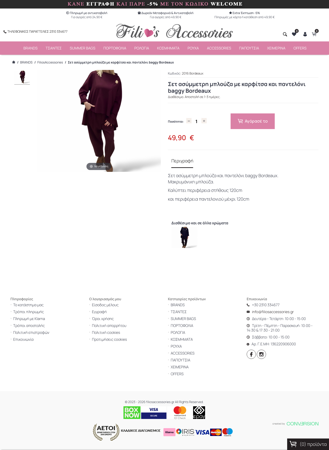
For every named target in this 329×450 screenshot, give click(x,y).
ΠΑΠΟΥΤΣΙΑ (249, 47)
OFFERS (299, 47)
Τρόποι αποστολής (37, 320)
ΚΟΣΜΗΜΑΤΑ (168, 47)
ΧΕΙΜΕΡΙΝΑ (276, 47)
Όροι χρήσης (111, 314)
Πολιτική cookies (114, 327)
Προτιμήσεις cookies (117, 334)
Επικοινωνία (31, 334)
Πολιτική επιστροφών (39, 327)
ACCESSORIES (219, 47)
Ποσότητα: (175, 121)
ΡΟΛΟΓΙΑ (141, 47)
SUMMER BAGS (82, 47)
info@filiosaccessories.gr (281, 307)
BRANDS (30, 47)
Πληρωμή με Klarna (37, 314)
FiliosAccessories (50, 62)
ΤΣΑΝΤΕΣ (54, 47)
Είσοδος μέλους (113, 300)
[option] (182, 234)
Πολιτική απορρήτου (117, 320)
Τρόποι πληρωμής (36, 307)
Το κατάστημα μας (36, 300)
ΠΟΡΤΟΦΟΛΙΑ (114, 47)
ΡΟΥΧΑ (193, 47)
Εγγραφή (107, 307)
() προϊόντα (308, 444)
